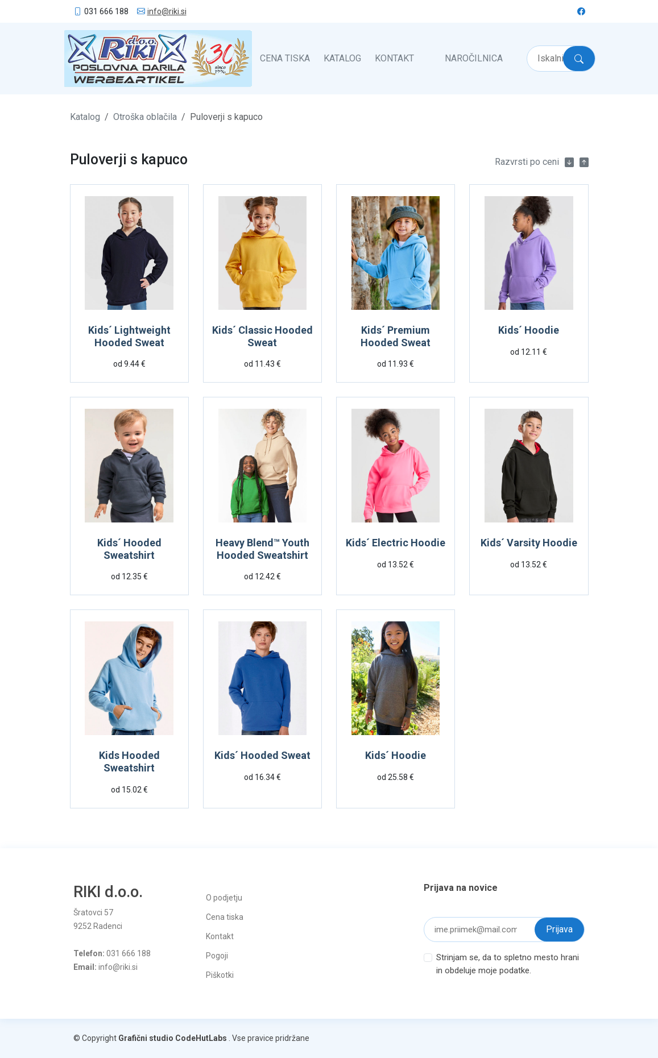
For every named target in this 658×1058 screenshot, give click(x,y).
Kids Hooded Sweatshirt (129, 761)
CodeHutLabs (201, 1038)
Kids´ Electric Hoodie (395, 543)
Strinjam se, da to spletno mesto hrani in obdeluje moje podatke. (507, 964)
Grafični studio (145, 1038)
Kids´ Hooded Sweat (262, 755)
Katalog (342, 58)
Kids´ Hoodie (528, 330)
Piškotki (220, 975)
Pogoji (217, 956)
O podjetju (224, 898)
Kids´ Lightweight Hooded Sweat (129, 336)
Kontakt (394, 58)
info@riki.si (167, 11)
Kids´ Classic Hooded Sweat (262, 336)
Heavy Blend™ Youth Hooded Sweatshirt (262, 549)
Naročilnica (474, 58)
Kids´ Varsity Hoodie (529, 543)
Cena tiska (285, 58)
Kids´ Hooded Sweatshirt (129, 549)
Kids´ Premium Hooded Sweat (396, 336)
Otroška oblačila (145, 116)
